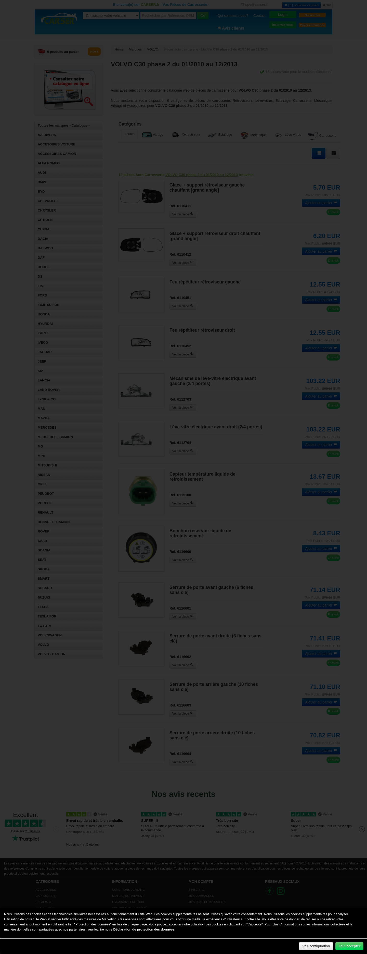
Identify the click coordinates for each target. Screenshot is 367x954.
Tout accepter (349, 946)
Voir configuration (316, 946)
